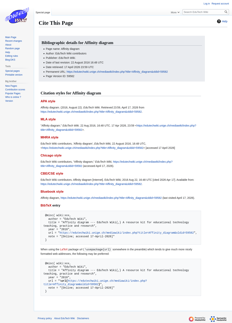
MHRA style (49, 137)
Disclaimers (83, 318)
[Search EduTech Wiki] (206, 12)
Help (221, 21)
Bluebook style (52, 191)
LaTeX (64, 249)
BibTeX (46, 205)
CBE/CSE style (52, 173)
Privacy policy (45, 318)
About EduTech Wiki (64, 318)
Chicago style (51, 155)
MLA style (48, 119)
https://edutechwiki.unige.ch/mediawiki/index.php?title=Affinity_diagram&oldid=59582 (117, 71)
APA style (48, 101)
